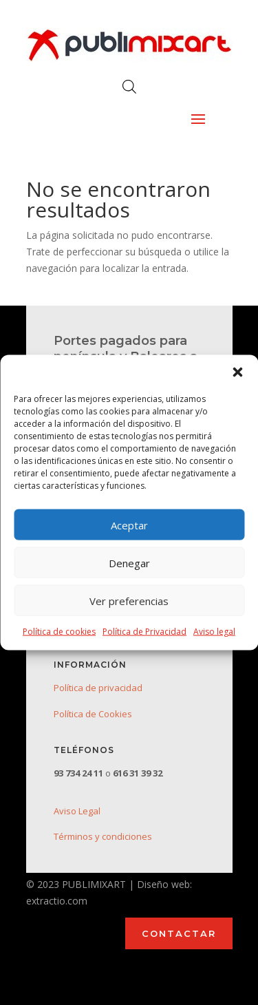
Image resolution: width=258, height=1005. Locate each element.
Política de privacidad (98, 687)
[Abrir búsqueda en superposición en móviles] (129, 86)
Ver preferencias (129, 600)
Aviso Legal (77, 811)
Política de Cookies (93, 714)
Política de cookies (59, 631)
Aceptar (129, 524)
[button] (237, 372)
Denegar (129, 562)
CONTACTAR (179, 933)
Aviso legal (214, 631)
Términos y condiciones (103, 836)
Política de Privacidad (144, 631)
